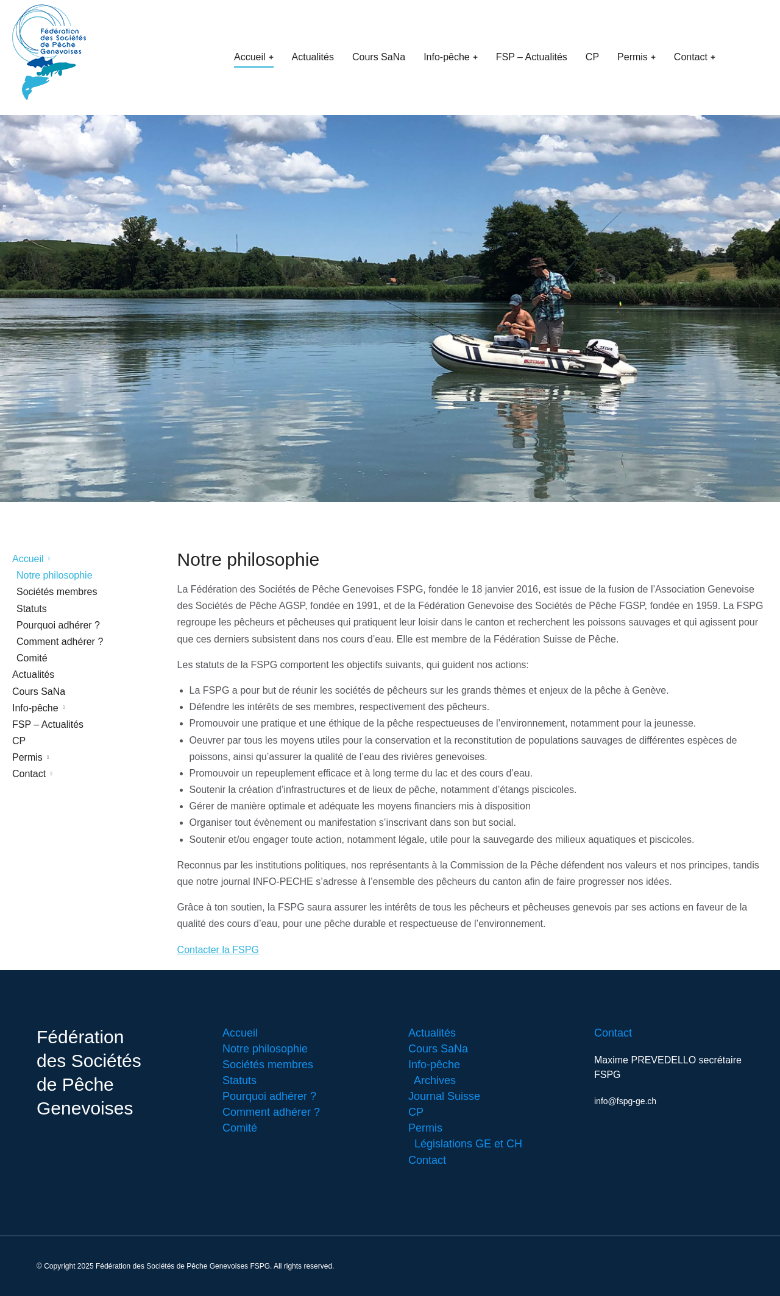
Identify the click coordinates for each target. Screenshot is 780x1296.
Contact (613, 1033)
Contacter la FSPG (218, 950)
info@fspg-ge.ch (625, 1101)
